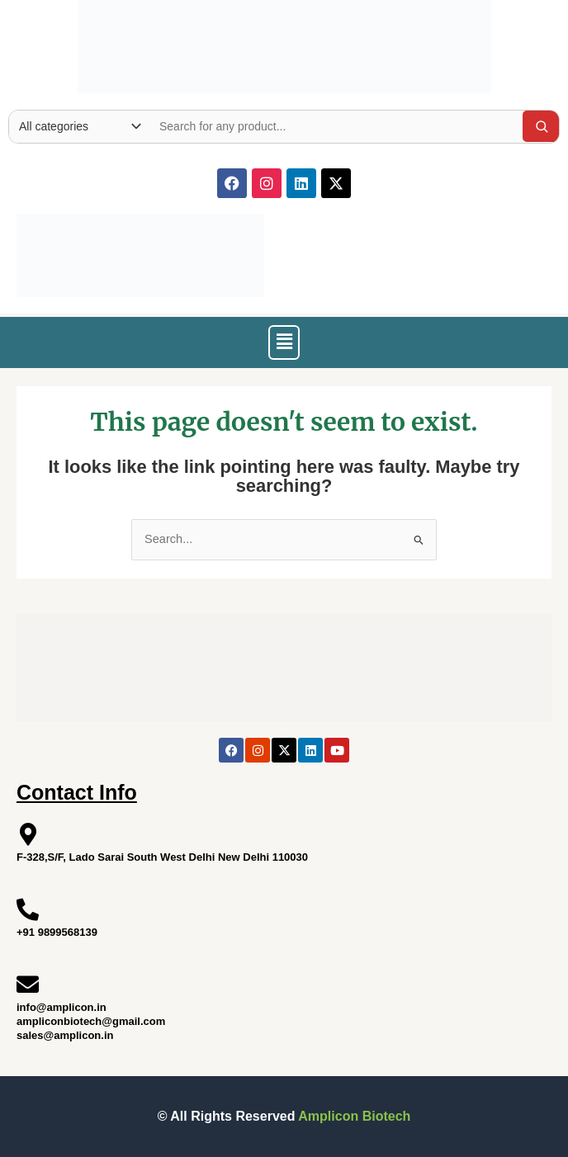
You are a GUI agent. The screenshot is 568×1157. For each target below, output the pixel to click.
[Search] (542, 126)
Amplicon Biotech (354, 1116)
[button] (284, 342)
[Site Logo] (284, 43)
